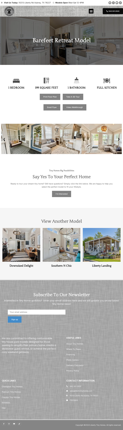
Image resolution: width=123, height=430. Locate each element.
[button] (91, 11)
